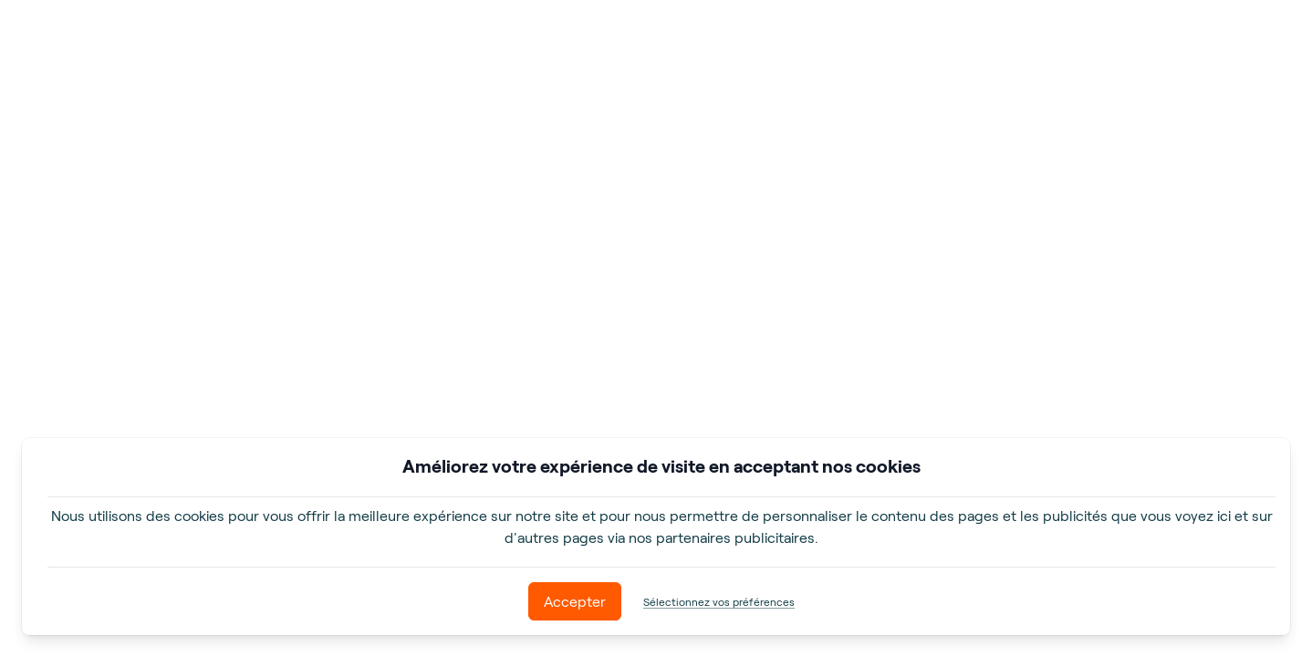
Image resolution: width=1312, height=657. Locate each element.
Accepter (575, 601)
